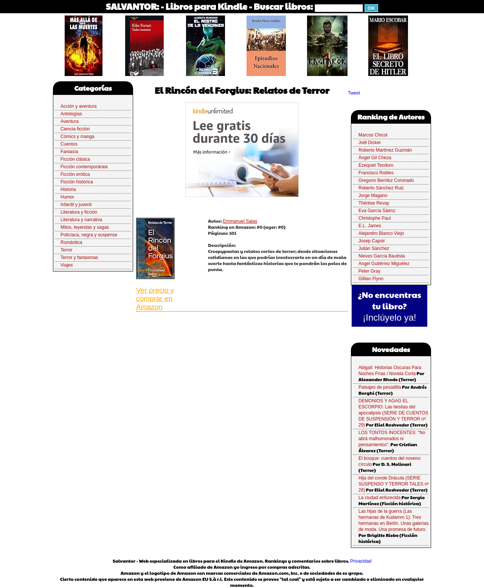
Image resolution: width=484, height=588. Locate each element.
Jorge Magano (373, 195)
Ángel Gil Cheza (374, 157)
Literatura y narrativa (81, 219)
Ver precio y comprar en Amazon (155, 298)
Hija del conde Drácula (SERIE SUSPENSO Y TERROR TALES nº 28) (393, 484)
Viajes (66, 265)
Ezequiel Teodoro (376, 165)
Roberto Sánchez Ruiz (381, 188)
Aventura (69, 121)
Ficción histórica (76, 182)
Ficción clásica (75, 159)
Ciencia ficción (75, 129)
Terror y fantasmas (79, 257)
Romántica (71, 242)
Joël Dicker (369, 142)
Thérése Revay (373, 203)
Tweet (354, 93)
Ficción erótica (75, 174)
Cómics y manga (77, 136)
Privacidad (360, 561)
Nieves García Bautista (381, 256)
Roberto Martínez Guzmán (385, 150)
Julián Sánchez (373, 248)
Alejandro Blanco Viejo (381, 233)
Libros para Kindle (206, 6)
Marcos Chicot (373, 135)
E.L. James (369, 225)
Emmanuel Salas (240, 221)
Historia (68, 189)
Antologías (71, 113)
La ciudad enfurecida (379, 497)
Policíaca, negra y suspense (88, 234)
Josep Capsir (371, 241)
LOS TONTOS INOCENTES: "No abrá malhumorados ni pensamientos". (391, 438)
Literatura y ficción (78, 212)
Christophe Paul (374, 218)
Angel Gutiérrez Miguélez (384, 263)
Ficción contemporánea (84, 166)
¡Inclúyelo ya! (389, 317)
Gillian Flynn (370, 278)
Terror (66, 250)
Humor (67, 197)
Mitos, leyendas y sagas (84, 227)
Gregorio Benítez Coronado (386, 180)
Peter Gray (369, 271)
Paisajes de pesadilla (379, 387)
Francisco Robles (376, 172)
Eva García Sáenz (376, 210)
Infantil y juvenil (76, 204)
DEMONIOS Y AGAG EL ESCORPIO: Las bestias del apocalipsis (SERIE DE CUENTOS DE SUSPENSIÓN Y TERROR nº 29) (393, 413)
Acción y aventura (78, 106)
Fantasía (69, 151)
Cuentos (69, 144)
